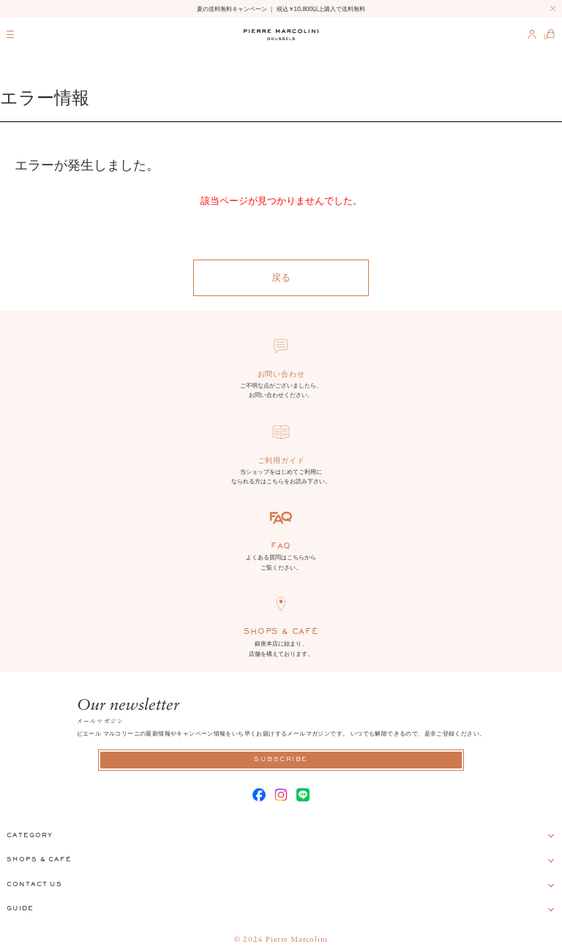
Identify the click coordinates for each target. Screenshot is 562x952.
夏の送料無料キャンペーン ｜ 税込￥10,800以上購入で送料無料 (281, 8)
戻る (281, 277)
